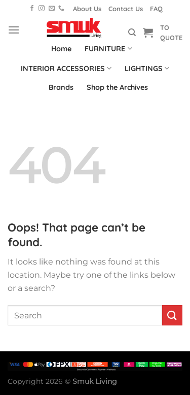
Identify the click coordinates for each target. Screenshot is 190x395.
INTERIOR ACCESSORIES (66, 68)
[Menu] (14, 29)
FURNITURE (108, 48)
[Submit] (172, 315)
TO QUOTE (171, 32)
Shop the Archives (117, 87)
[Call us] (61, 8)
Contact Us (125, 9)
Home (61, 48)
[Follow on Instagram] (42, 8)
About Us (87, 9)
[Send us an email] (52, 8)
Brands (61, 87)
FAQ (156, 9)
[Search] (132, 32)
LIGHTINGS (147, 68)
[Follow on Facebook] (32, 8)
